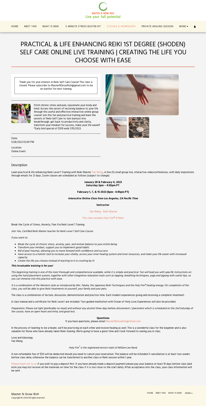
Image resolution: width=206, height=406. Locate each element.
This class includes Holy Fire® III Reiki (103, 218)
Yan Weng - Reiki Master (103, 212)
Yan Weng (97, 172)
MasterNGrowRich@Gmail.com (123, 321)
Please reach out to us (24, 364)
